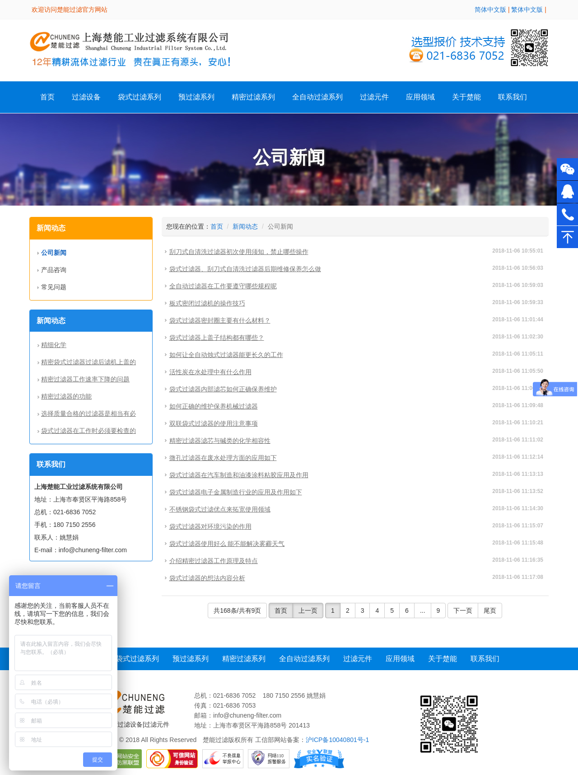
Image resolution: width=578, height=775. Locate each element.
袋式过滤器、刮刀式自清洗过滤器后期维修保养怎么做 (245, 268)
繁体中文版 (527, 9)
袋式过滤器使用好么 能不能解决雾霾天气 (227, 543)
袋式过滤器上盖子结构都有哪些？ (216, 337)
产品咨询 (53, 269)
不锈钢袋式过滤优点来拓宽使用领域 (219, 509)
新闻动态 (245, 226)
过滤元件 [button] (374, 97)
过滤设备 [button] (86, 97)
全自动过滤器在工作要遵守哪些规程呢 (223, 286)
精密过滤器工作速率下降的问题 (85, 379)
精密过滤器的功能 (66, 396)
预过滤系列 (196, 97)
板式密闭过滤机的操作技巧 (207, 303)
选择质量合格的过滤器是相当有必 (88, 413)
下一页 (462, 610)
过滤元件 (357, 658)
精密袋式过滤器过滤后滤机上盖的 (88, 362)
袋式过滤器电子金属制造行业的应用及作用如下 (235, 492)
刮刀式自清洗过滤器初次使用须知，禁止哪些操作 (238, 251)
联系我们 (512, 97)
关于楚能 (442, 658)
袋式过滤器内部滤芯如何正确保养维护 (223, 389)
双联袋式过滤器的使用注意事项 (213, 423)
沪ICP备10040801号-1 (337, 739)
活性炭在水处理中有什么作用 (210, 372)
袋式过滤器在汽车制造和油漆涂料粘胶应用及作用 (238, 475)
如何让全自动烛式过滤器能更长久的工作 (226, 354)
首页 (47, 97)
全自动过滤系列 (317, 97)
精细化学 (53, 344)
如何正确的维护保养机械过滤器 (213, 406)
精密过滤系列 (253, 97)
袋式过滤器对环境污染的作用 (210, 526)
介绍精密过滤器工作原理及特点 (213, 560)
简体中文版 (490, 9)
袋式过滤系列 (139, 97)
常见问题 (53, 287)
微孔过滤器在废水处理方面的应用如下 (223, 457)
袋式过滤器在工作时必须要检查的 (88, 430)
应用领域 (420, 97)
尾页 (490, 610)
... (422, 610)
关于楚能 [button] (466, 97)
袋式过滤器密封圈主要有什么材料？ (219, 320)
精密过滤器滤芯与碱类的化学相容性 (219, 440)
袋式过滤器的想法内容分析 (207, 578)
